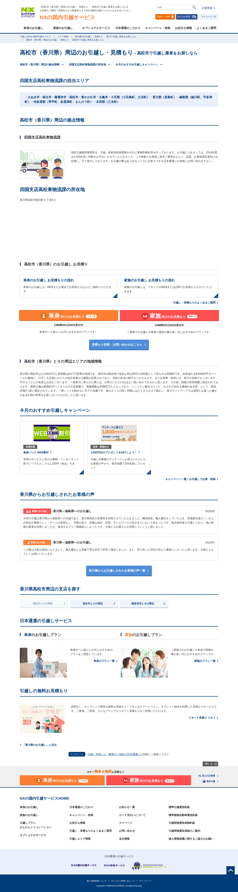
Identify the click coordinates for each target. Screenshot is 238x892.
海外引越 (209, 781)
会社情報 (124, 838)
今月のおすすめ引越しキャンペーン (137, 64)
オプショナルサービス (96, 28)
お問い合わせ (127, 830)
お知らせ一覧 (127, 807)
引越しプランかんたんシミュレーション (36, 825)
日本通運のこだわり (128, 28)
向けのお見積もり (68, 315)
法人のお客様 (186, 16)
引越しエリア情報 (80, 838)
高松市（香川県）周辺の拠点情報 (40, 64)
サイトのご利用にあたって (123, 881)
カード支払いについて (132, 815)
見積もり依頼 (165, 16)
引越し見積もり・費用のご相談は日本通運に (113, 754)
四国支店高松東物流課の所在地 (87, 64)
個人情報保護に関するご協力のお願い (191, 838)
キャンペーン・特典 (157, 28)
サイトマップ (145, 881)
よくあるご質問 (206, 28)
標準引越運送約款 (179, 807)
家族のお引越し (63, 28)
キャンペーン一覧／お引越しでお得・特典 (190, 479)
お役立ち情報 (183, 28)
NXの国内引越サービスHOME (44, 798)
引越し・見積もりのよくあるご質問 (194, 302)
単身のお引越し (33, 28)
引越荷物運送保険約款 (182, 822)
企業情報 (207, 8)
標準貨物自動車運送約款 (183, 815)
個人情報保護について (97, 881)
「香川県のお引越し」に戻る (39, 744)
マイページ (208, 16)
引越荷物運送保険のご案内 (184, 830)
